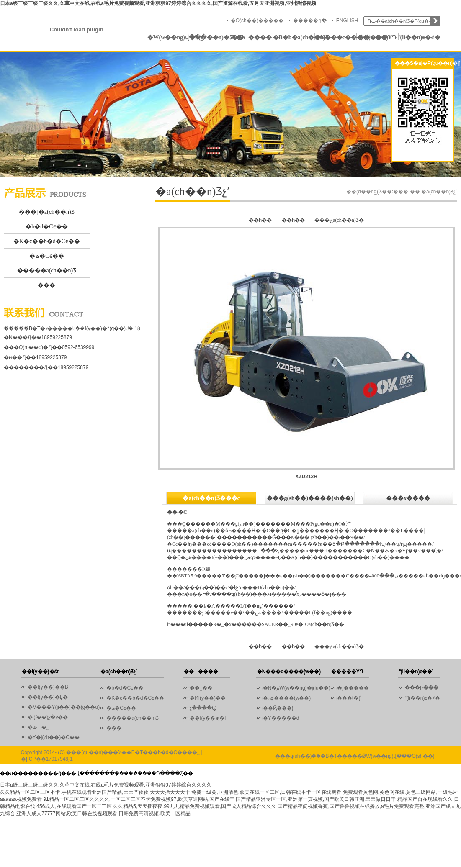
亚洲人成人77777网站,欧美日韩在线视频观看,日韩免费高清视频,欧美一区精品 (103, 813)
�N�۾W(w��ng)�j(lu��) (296, 688)
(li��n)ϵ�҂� (419, 37)
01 (230, 114)
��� (46, 285)
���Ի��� (421, 688)
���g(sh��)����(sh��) (310, 498)
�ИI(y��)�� (210, 698)
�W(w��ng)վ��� (168, 37)
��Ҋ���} (278, 708)
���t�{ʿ (349, 698)
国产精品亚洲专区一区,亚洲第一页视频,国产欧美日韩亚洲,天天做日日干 (316, 799)
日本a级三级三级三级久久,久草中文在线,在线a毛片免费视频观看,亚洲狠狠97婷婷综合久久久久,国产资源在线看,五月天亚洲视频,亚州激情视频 (158, 3)
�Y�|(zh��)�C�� (54, 737)
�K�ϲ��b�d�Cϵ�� (46, 241)
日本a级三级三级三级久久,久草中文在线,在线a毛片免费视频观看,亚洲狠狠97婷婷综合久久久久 (105, 785)
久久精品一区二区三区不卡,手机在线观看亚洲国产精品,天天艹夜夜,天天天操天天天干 (95, 792)
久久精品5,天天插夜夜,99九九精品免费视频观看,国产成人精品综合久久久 (194, 806)
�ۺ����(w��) (287, 698)
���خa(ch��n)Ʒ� (339, 220)
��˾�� (203, 688)
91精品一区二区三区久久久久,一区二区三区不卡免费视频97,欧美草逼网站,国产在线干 (138, 799)
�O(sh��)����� (257, 20)
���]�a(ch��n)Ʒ (46, 212)
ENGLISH (347, 20)
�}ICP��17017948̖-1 (47, 759)
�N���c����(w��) (336, 37)
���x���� (408, 498)
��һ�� (260, 220)
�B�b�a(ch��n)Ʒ (294, 37)
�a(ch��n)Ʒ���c (211, 498)
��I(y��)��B (48, 687)
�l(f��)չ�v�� (48, 717)
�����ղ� (310, 20)
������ (252, 37)
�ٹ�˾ (38, 727)
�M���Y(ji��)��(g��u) (64, 707)
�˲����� (353, 688)
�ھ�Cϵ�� (46, 256)
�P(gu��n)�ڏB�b (210, 37)
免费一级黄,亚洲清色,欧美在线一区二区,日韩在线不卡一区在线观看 (266, 792)
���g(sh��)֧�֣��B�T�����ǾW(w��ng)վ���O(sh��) (354, 756)
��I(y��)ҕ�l (208, 718)
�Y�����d (281, 718)
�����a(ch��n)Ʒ (47, 270)
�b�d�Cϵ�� (46, 226)
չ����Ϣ (203, 708)
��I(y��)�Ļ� (48, 697)
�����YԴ (377, 37)
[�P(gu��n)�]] (441, 63)
